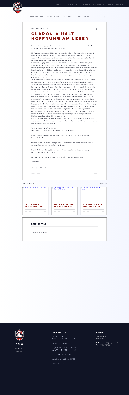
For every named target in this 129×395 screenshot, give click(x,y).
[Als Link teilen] (45, 168)
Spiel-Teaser (69, 17)
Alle (24, 17)
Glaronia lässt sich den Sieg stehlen (93, 205)
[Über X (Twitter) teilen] (36, 168)
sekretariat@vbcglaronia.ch (109, 343)
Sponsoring (83, 17)
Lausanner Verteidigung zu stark (34, 205)
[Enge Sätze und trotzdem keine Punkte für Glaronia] (64, 194)
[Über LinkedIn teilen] (41, 168)
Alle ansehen (103, 183)
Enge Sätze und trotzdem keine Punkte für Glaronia (64, 205)
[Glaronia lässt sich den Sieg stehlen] (94, 194)
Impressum (18, 348)
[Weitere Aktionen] (96, 29)
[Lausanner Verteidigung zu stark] (35, 194)
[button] (58, 4)
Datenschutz (18, 351)
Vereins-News (53, 17)
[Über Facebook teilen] (32, 168)
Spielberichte (36, 17)
